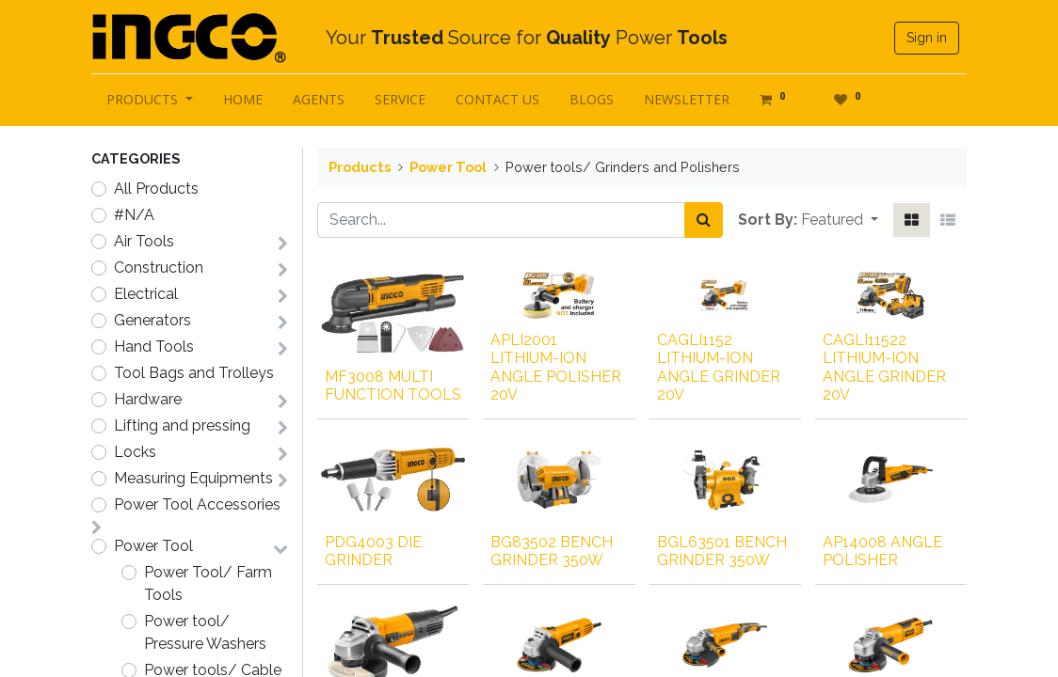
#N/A (134, 215)
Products (360, 167)
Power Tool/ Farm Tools (208, 583)
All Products (156, 188)
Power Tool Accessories (197, 504)
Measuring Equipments (193, 478)
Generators (152, 320)
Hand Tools (154, 346)
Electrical (146, 294)
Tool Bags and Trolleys (194, 373)
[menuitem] (243, 99)
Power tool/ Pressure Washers (205, 632)
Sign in (926, 37)
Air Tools (144, 241)
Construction (158, 267)
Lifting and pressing (182, 425)
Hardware (148, 399)
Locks (135, 452)
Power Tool (153, 546)
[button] (839, 220)
